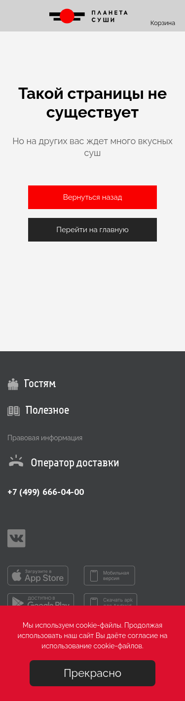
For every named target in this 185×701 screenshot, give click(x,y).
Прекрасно (92, 673)
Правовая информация (44, 438)
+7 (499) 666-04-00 (45, 491)
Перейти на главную (92, 229)
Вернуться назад (92, 197)
